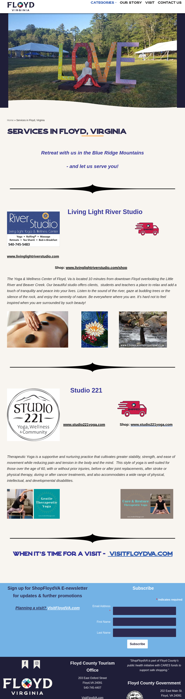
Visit (150, 2)
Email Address (102, 608)
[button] (116, 2)
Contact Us (170, 2)
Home (10, 120)
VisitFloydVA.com (140, 554)
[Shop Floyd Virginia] (21, 6)
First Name (104, 621)
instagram (37, 664)
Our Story (131, 2)
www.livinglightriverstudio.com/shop (96, 268)
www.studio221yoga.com (84, 424)
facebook (25, 664)
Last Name (103, 632)
